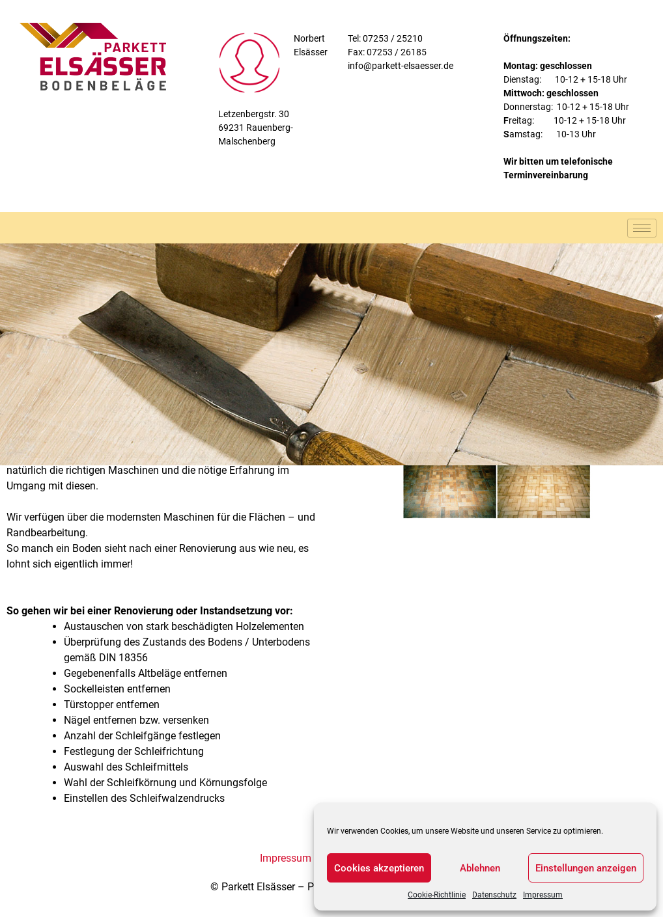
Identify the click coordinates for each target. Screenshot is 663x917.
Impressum (543, 894)
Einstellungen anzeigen (585, 868)
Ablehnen (480, 868)
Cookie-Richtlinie (437, 894)
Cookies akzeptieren (379, 868)
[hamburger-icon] (641, 228)
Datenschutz (494, 894)
